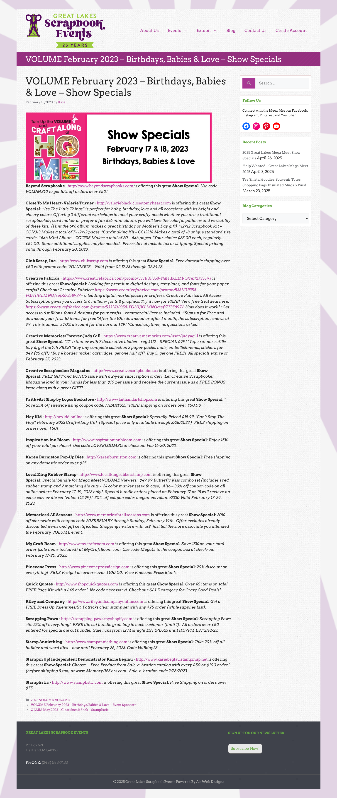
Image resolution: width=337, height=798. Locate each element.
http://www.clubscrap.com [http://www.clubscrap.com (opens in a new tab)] (83, 261)
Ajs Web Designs (210, 782)
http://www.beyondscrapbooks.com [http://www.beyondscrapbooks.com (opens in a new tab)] (100, 186)
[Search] (248, 83)
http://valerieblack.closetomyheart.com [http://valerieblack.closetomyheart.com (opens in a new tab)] (134, 203)
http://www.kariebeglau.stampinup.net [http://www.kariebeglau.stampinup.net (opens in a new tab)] (172, 659)
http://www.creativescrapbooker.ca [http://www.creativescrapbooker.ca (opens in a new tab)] (125, 370)
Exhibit (209, 30)
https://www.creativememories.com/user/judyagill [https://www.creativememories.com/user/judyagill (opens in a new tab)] (150, 336)
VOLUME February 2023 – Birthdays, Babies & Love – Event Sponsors (83, 705)
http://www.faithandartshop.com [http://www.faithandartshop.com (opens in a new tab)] (127, 399)
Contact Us (255, 30)
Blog (230, 30)
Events (180, 30)
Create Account (291, 30)
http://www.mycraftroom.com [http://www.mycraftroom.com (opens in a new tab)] (86, 544)
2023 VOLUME (42, 700)
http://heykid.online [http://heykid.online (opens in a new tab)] (64, 417)
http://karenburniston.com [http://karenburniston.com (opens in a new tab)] (112, 457)
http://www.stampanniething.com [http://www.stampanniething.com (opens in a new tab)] (96, 642)
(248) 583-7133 (55, 762)
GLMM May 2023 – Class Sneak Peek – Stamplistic (70, 710)
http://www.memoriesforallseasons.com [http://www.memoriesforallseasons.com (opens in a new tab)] (112, 515)
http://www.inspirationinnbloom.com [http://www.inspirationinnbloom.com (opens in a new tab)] (107, 440)
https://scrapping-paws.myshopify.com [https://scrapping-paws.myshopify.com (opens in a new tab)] (96, 618)
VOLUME (62, 700)
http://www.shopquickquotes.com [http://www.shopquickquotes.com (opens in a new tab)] (87, 584)
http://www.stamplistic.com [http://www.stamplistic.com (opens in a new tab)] (77, 682)
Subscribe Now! (245, 748)
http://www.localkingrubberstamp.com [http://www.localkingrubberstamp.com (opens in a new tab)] (115, 474)
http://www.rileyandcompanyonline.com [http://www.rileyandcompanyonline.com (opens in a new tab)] (105, 601)
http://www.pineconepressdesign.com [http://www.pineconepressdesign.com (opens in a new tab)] (94, 567)
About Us (149, 30)
